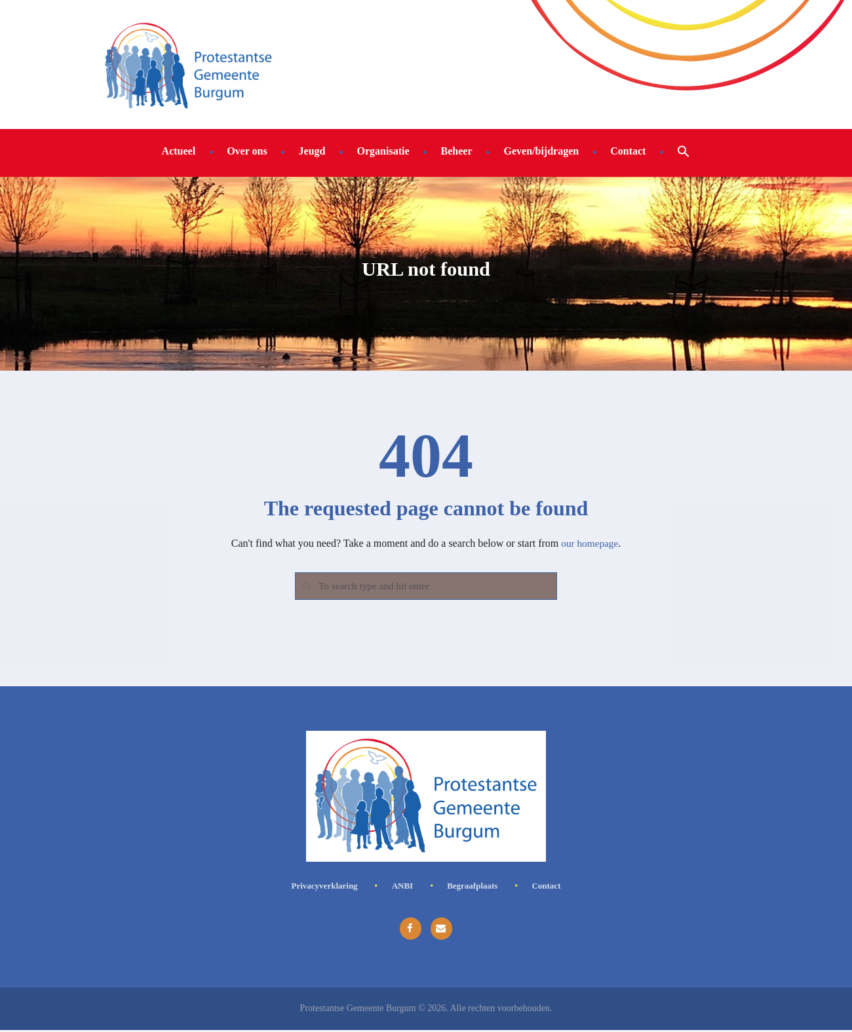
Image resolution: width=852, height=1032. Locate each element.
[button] (683, 150)
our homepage (589, 543)
